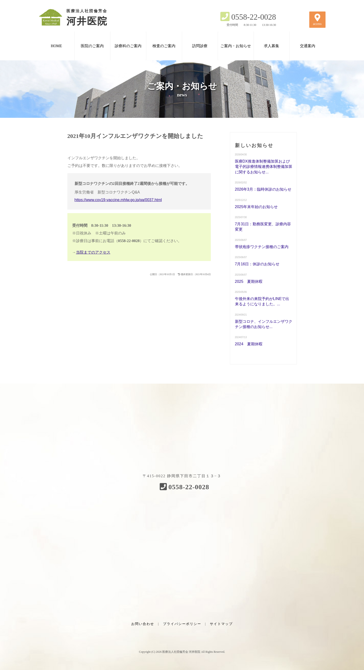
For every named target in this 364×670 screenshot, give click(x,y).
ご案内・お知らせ (235, 46)
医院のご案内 (92, 46)
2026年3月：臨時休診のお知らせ (263, 189)
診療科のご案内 (128, 46)
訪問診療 (199, 46)
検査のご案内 (163, 46)
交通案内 (307, 46)
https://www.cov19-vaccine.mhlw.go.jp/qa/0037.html (118, 200)
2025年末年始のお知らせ (256, 207)
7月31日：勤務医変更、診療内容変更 (263, 226)
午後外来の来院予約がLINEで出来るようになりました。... (262, 301)
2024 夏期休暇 (249, 344)
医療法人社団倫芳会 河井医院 (181, 651)
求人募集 (271, 46)
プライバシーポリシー (182, 624)
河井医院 (79, 17)
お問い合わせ (142, 624)
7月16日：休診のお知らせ (257, 264)
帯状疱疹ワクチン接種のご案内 (261, 247)
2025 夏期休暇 (249, 281)
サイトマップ (221, 624)
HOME (56, 46)
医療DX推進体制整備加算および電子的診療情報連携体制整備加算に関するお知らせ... (263, 166)
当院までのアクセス (93, 252)
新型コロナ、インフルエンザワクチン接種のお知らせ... (263, 324)
